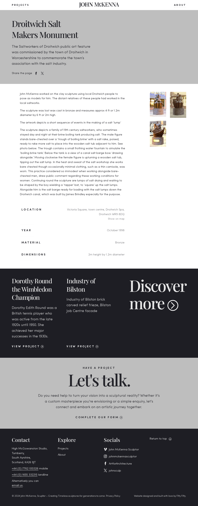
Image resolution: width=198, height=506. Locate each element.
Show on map (116, 219)
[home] (99, 5)
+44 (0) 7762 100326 (25, 468)
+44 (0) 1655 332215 (24, 474)
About (62, 454)
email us (17, 485)
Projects (63, 448)
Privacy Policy (113, 496)
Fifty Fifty (181, 496)
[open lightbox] (158, 104)
